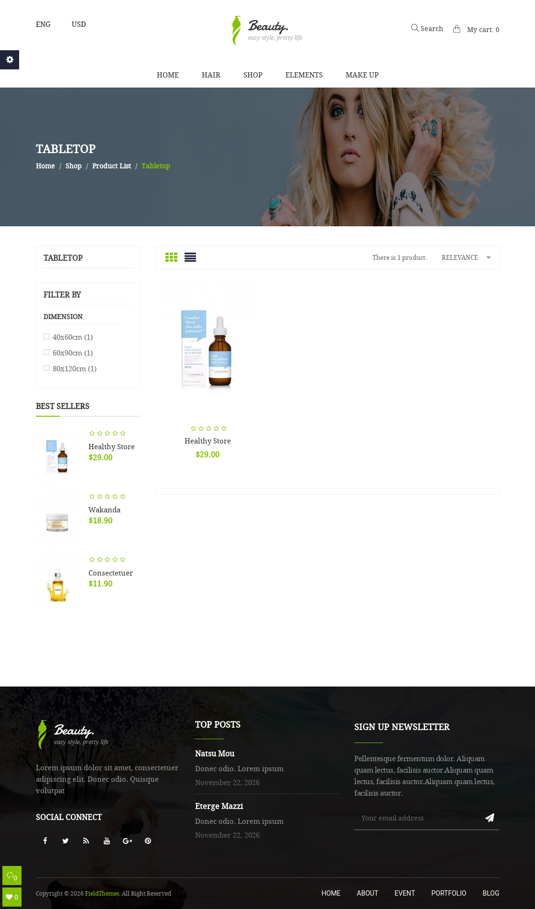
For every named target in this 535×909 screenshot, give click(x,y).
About (367, 893)
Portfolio (448, 893)
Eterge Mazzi (219, 806)
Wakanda (104, 509)
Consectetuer (110, 572)
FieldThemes (102, 893)
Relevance (468, 256)
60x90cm (73, 352)
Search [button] (427, 28)
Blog (491, 893)
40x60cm (73, 337)
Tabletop (63, 258)
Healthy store (111, 446)
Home (331, 893)
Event (404, 893)
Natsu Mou (214, 753)
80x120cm (75, 368)
